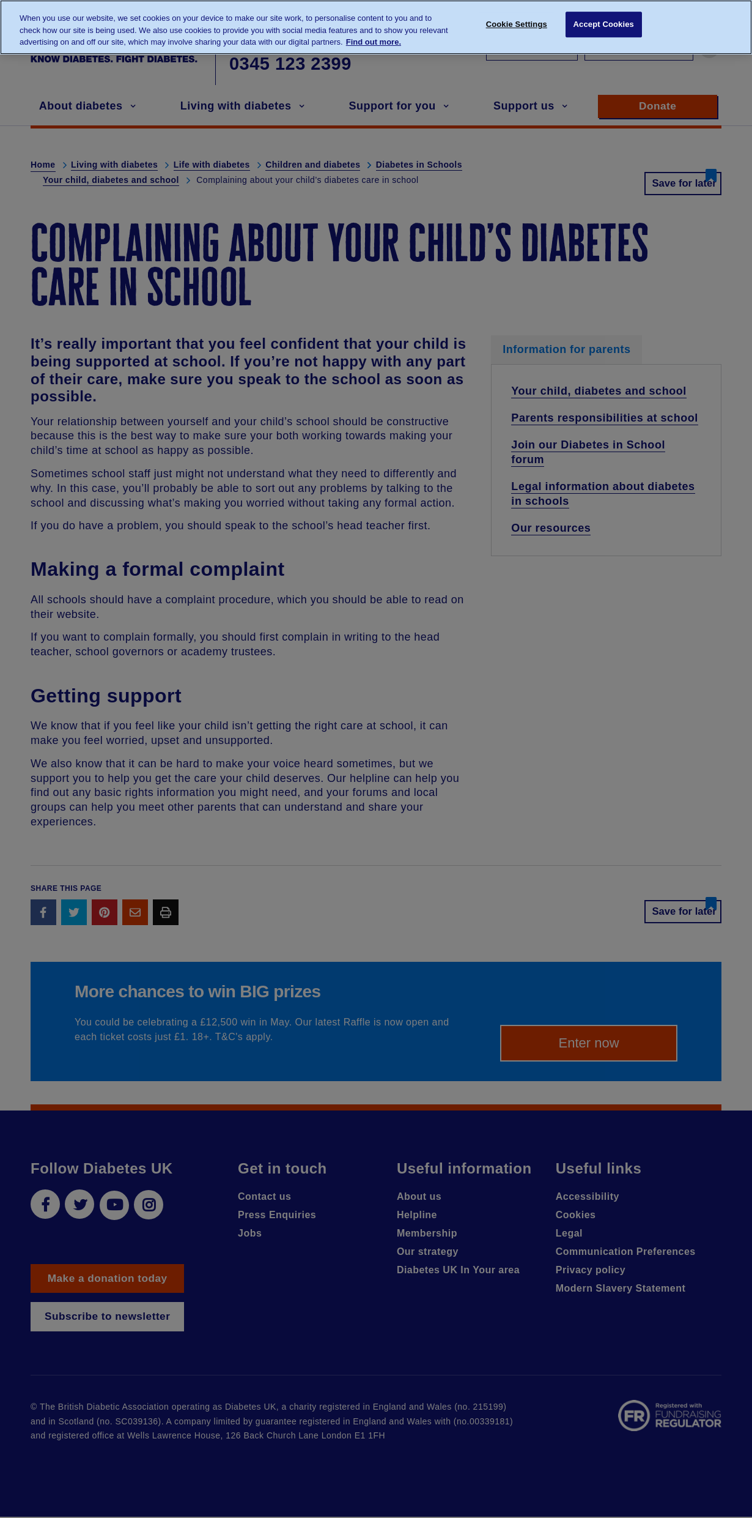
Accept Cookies (603, 26)
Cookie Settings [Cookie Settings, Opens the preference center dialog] (516, 26)
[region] (376, 27)
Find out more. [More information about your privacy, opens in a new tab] (373, 42)
